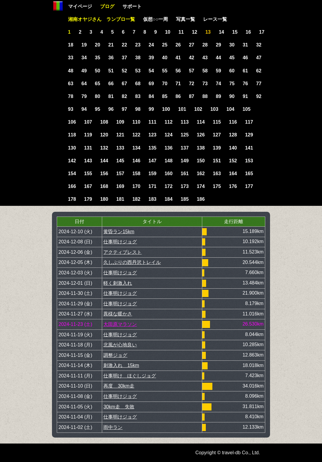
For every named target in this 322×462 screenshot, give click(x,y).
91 (245, 96)
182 (136, 199)
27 (191, 44)
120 (104, 134)
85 (164, 96)
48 (70, 70)
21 (111, 44)
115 (217, 122)
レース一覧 (215, 19)
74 (218, 83)
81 (111, 96)
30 (231, 44)
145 (120, 160)
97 (124, 109)
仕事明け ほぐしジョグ (129, 375)
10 (167, 32)
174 (201, 186)
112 (169, 122)
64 (84, 83)
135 (152, 147)
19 (84, 44)
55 (164, 70)
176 (233, 186)
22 (124, 44)
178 (72, 199)
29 (218, 44)
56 (178, 70)
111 (152, 122)
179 (88, 199)
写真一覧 (185, 19)
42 (191, 57)
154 (72, 173)
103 (214, 109)
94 (84, 109)
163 (217, 173)
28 (205, 44)
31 (245, 44)
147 (152, 160)
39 (151, 57)
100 (166, 109)
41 (178, 57)
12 (194, 32)
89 (218, 96)
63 (70, 83)
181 (120, 199)
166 (72, 186)
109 (120, 122)
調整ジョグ (115, 355)
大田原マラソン (120, 324)
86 (178, 96)
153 (249, 160)
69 (151, 83)
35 (97, 57)
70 (164, 83)
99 (151, 109)
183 (152, 199)
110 (136, 122)
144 (104, 160)
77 (258, 83)
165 (249, 173)
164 (233, 173)
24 (151, 44)
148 (169, 160)
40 (164, 57)
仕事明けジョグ (120, 241)
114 (201, 122)
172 (169, 186)
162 (201, 173)
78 (70, 96)
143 (88, 160)
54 (151, 70)
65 (97, 83)
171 (152, 186)
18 (70, 44)
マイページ (80, 6)
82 (124, 96)
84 (151, 96)
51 (111, 70)
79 (84, 96)
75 (231, 83)
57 (191, 70)
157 (120, 173)
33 (70, 57)
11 (181, 32)
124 (169, 134)
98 (138, 109)
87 (191, 96)
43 (205, 57)
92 (258, 96)
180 (104, 199)
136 (169, 147)
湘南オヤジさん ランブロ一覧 (101, 19)
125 (185, 134)
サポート (132, 6)
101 (182, 109)
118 (72, 134)
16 (248, 32)
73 (205, 83)
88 (205, 96)
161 (185, 173)
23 (138, 44)
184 (169, 199)
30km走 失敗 (118, 406)
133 (120, 147)
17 (261, 32)
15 (234, 32)
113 (185, 122)
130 (72, 147)
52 (124, 70)
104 (230, 109)
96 (111, 109)
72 (191, 83)
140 (233, 147)
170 (136, 186)
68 (138, 83)
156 (104, 173)
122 (136, 134)
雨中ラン (112, 427)
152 (233, 160)
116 (233, 122)
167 (88, 186)
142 (72, 160)
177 (249, 186)
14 (221, 32)
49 (84, 70)
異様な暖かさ (117, 313)
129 (249, 134)
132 (104, 147)
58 (205, 70)
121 (120, 134)
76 (245, 83)
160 (169, 173)
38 (138, 57)
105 (247, 109)
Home (58, 6)
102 (198, 109)
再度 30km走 (118, 385)
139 (217, 147)
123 (152, 134)
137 (185, 147)
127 (217, 134)
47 (258, 57)
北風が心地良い (120, 344)
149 (185, 160)
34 (84, 57)
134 (136, 147)
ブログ (107, 6)
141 (249, 147)
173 (185, 186)
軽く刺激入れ (117, 283)
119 (88, 134)
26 (178, 44)
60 (231, 70)
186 (201, 199)
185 (185, 199)
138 (201, 147)
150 (201, 160)
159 (152, 173)
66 (111, 83)
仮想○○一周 (155, 19)
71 (178, 83)
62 (258, 70)
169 (120, 186)
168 (104, 186)
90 (231, 96)
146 (136, 160)
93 (70, 109)
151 (217, 160)
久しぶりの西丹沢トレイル (132, 262)
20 (97, 44)
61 (245, 70)
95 (97, 109)
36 (111, 57)
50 (97, 70)
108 (104, 122)
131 (88, 147)
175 (217, 186)
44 (218, 57)
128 (233, 134)
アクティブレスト (122, 252)
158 (136, 173)
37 (124, 57)
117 (249, 122)
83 (138, 96)
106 (72, 122)
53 (138, 70)
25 (164, 44)
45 (231, 57)
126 (201, 134)
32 (258, 44)
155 (88, 173)
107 (88, 122)
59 (218, 70)
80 (97, 96)
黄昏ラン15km (118, 231)
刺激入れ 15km (121, 365)
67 (124, 83)
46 (245, 57)
